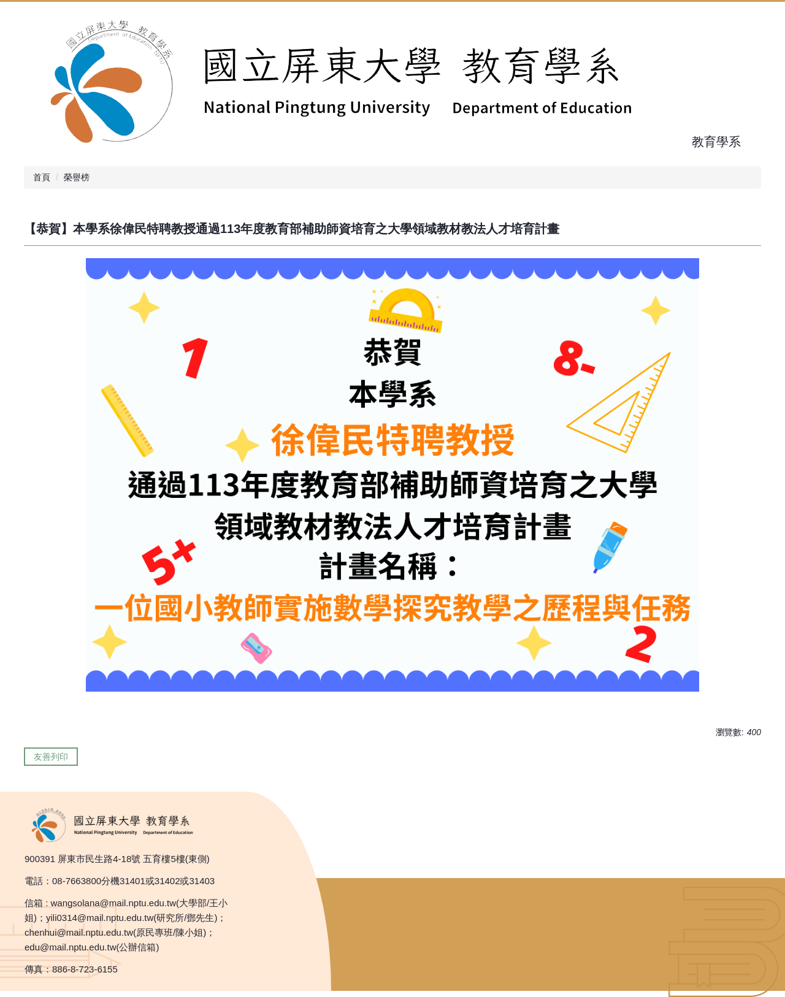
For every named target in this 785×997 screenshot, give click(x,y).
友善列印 (51, 757)
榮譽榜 (77, 177)
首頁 (41, 177)
